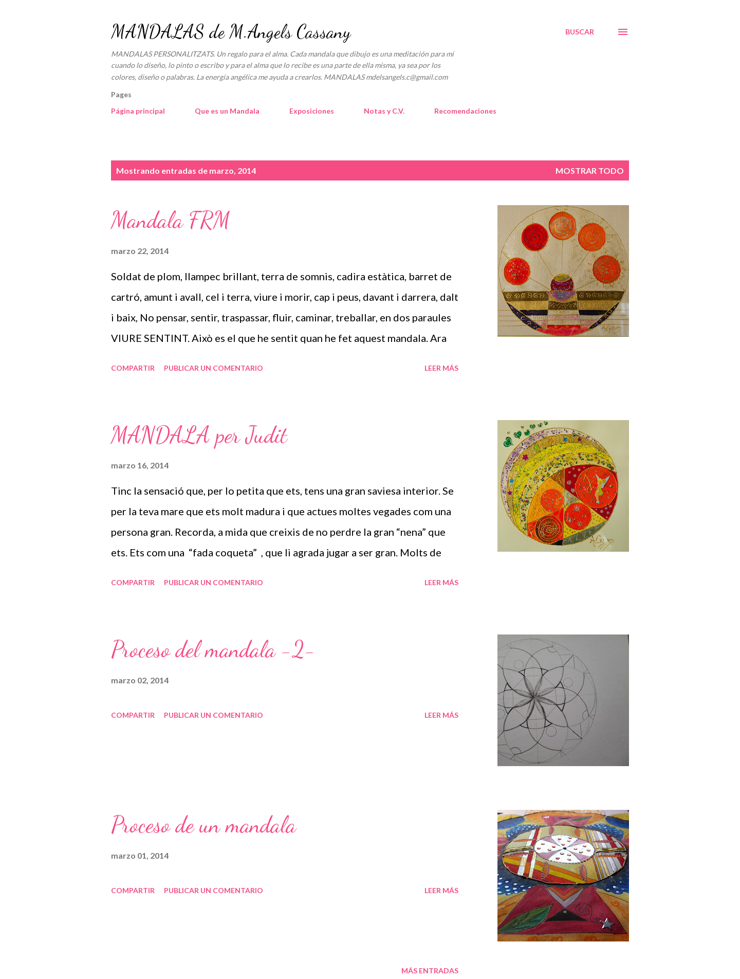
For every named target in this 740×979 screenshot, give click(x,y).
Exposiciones (311, 110)
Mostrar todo (590, 170)
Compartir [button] (133, 368)
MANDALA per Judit (199, 435)
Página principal (138, 110)
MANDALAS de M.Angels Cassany (230, 32)
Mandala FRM (170, 220)
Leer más (441, 368)
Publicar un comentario (213, 368)
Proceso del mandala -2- (213, 649)
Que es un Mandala (227, 110)
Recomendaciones (465, 110)
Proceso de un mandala (203, 824)
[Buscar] (579, 32)
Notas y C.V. (384, 110)
